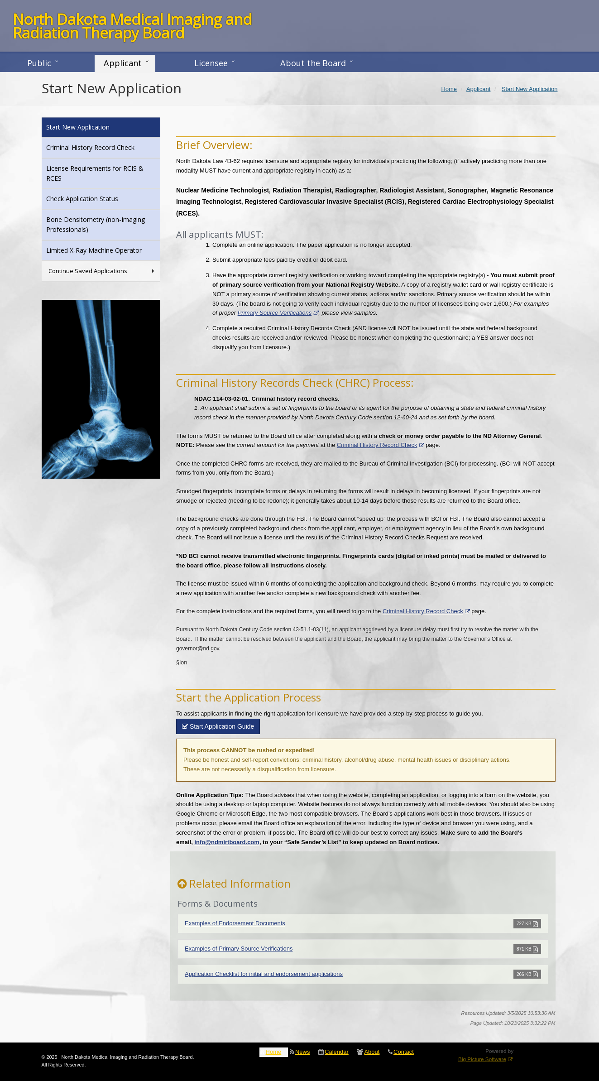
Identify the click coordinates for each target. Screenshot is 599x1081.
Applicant (123, 63)
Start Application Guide (218, 726)
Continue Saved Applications (102, 271)
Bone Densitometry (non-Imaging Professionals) (95, 224)
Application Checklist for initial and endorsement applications (264, 973)
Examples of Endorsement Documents (235, 923)
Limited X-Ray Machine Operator (103, 250)
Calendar (337, 1051)
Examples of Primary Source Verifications (238, 948)
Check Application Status (94, 198)
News (302, 1051)
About (371, 1051)
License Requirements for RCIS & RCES (95, 173)
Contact (403, 1051)
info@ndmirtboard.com (226, 842)
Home (274, 1051)
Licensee (211, 63)
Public (39, 63)
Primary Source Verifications (275, 312)
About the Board (313, 63)
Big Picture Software (482, 1059)
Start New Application (90, 126)
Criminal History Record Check (377, 445)
